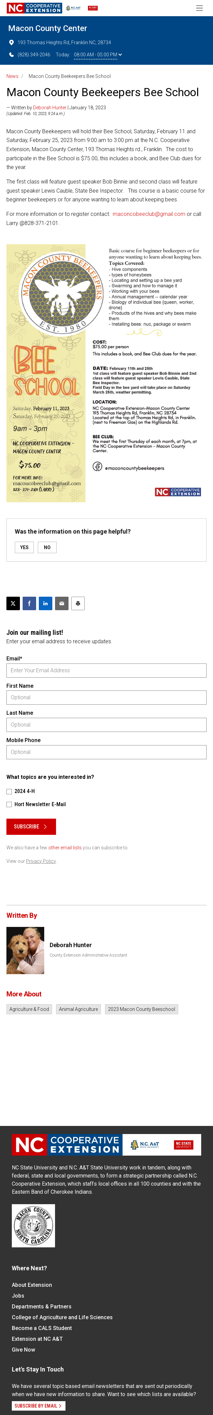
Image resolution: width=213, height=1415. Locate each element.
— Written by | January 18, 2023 (56, 107)
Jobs (18, 1296)
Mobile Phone (23, 740)
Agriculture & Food (29, 1009)
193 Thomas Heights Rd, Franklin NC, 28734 (59, 42)
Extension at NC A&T (37, 1339)
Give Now (23, 1350)
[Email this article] (62, 603)
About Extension (32, 1285)
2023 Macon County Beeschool (141, 1009)
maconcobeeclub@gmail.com (149, 214)
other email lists (65, 847)
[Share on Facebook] (29, 603)
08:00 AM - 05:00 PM (98, 54)
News (12, 76)
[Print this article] (78, 603)
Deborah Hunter (49, 107)
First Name (19, 686)
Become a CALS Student (42, 1328)
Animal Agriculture (78, 1009)
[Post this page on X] (13, 603)
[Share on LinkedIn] (45, 603)
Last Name (19, 713)
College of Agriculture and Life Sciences (62, 1317)
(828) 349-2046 (29, 54)
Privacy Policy (41, 861)
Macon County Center (47, 28)
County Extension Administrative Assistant (88, 955)
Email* (14, 658)
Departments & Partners (42, 1306)
